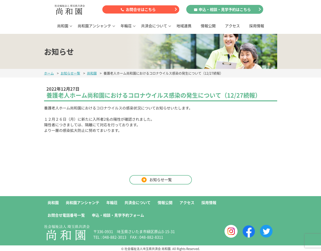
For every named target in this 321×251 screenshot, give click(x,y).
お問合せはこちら (141, 9)
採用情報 (256, 25)
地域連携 (183, 25)
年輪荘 (126, 25)
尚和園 (62, 25)
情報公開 (208, 25)
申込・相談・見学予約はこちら (225, 9)
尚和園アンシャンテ (94, 25)
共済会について (154, 25)
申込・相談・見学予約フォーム (118, 215)
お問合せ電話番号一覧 (66, 215)
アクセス (232, 25)
